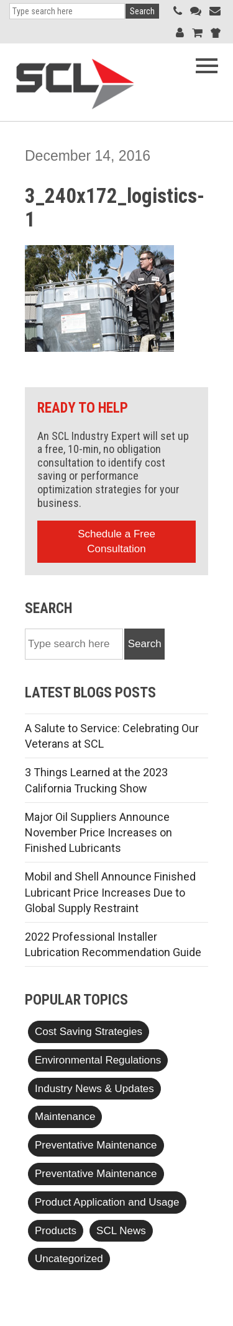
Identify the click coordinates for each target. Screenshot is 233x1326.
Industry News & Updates (94, 1089)
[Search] (67, 11)
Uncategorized (69, 1259)
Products (55, 1231)
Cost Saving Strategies (88, 1031)
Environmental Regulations (98, 1060)
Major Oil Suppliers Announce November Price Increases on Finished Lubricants (98, 832)
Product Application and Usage (107, 1202)
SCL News (121, 1231)
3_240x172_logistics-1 (114, 207)
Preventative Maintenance (96, 1145)
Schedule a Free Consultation (116, 541)
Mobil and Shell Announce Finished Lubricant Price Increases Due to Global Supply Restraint (110, 892)
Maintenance (65, 1116)
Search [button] (142, 11)
